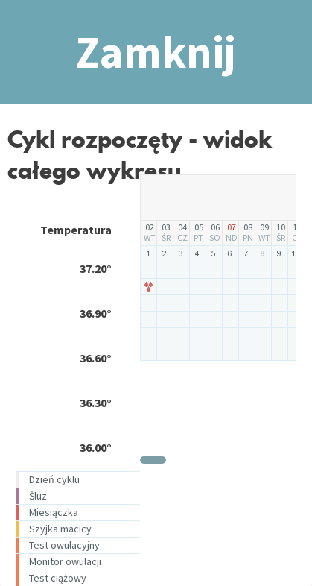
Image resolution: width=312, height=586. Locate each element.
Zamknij (156, 52)
